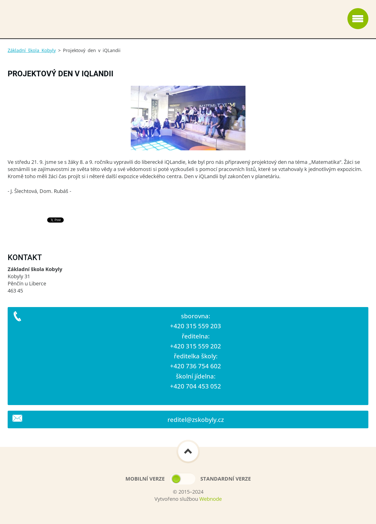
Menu (357, 18)
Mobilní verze (145, 478)
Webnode (210, 498)
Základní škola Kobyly (32, 50)
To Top (188, 451)
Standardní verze (225, 478)
